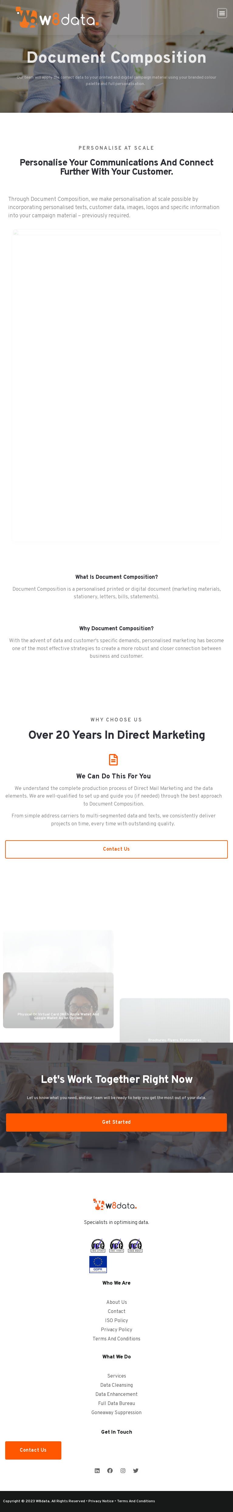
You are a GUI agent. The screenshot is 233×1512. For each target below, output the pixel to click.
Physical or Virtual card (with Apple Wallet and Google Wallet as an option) (58, 1032)
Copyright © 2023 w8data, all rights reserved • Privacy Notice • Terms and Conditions (79, 1501)
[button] (222, 13)
